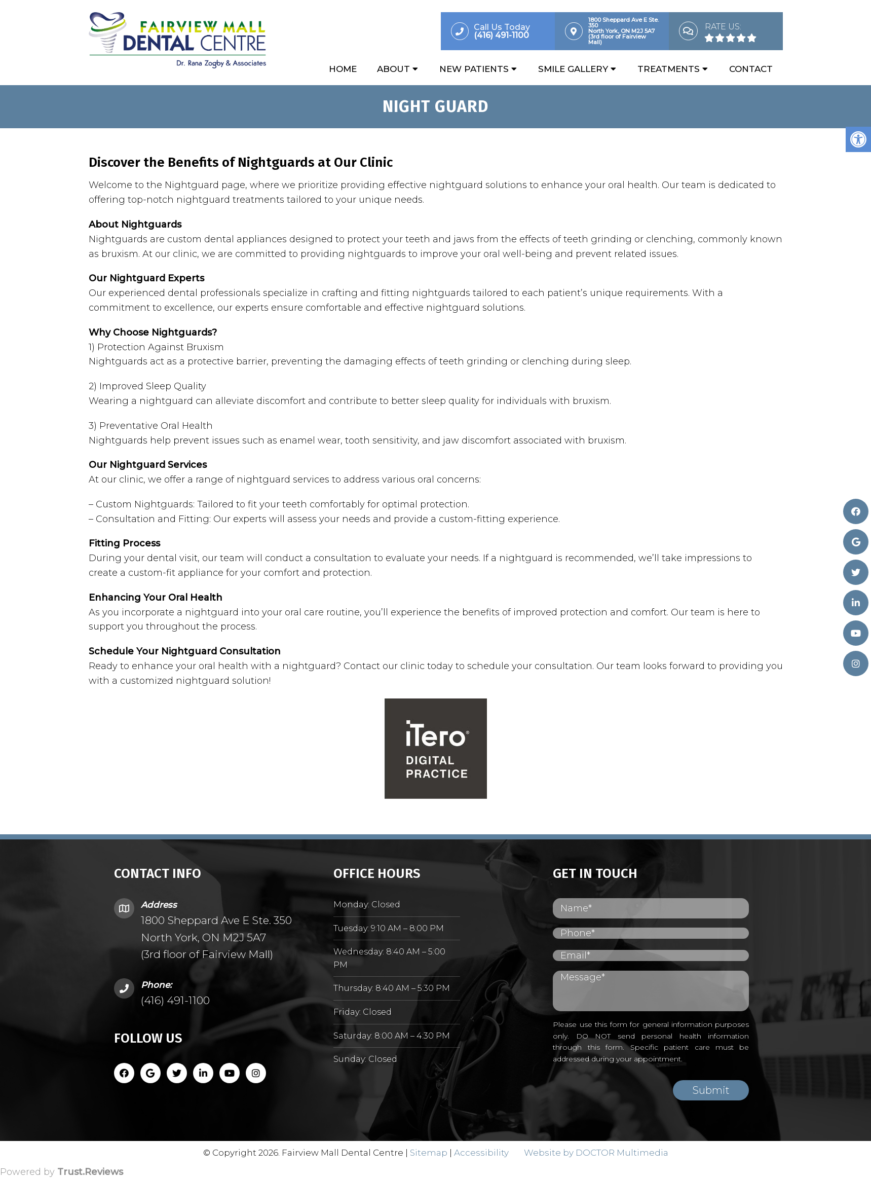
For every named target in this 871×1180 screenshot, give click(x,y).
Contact (751, 69)
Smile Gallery (573, 69)
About (393, 69)
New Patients (474, 69)
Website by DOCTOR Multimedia (596, 1153)
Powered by (61, 1172)
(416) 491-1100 (175, 1000)
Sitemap (428, 1153)
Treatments (668, 69)
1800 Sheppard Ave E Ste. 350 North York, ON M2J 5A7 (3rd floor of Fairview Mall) (216, 937)
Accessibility (481, 1153)
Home (343, 69)
